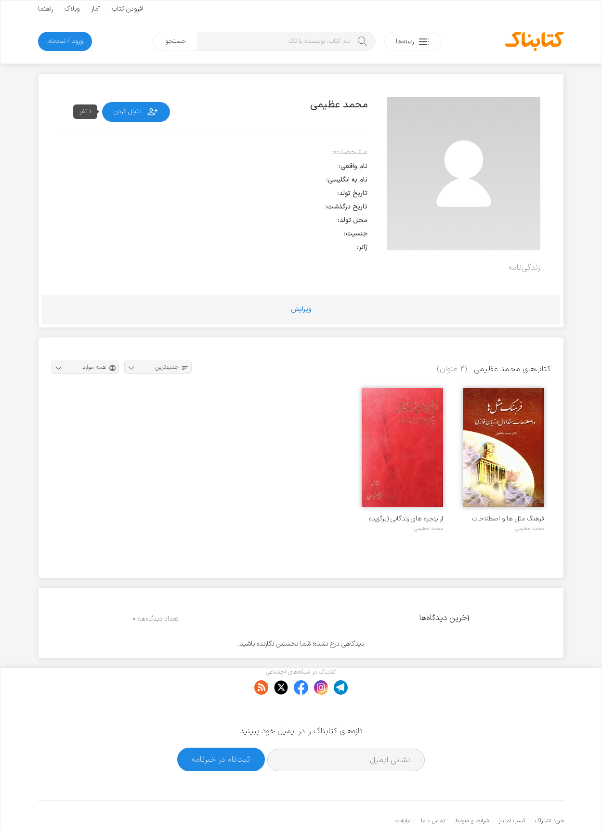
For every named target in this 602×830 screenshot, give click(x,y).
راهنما (45, 9)
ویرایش (301, 309)
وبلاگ (72, 9)
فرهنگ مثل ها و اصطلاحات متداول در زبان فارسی (508, 519)
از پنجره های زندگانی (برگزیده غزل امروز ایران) (406, 519)
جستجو (175, 41)
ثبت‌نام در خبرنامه (221, 730)
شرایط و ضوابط (472, 791)
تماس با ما (433, 791)
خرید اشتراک (549, 791)
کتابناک (513, 807)
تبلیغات (403, 791)
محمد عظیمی (529, 528)
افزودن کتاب (128, 9)
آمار (95, 9)
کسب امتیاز (511, 791)
